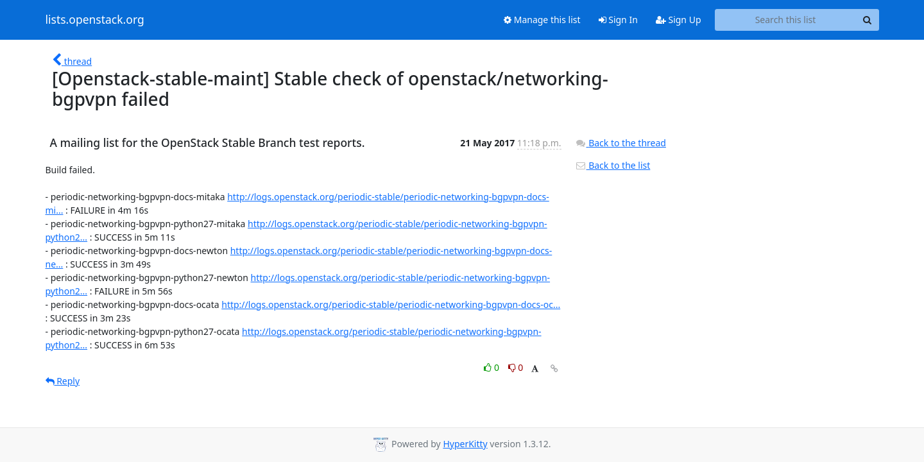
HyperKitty (465, 444)
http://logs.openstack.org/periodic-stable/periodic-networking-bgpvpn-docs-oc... (390, 304)
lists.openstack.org (95, 20)
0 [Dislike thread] (516, 367)
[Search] (867, 20)
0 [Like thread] (492, 367)
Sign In (618, 19)
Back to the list (613, 165)
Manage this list (542, 19)
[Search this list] (786, 20)
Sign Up (678, 19)
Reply (63, 381)
